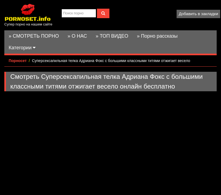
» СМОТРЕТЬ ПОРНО (34, 36)
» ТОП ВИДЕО (112, 36)
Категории (22, 47)
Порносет (18, 60)
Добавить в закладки (198, 13)
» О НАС (77, 36)
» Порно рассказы (157, 36)
